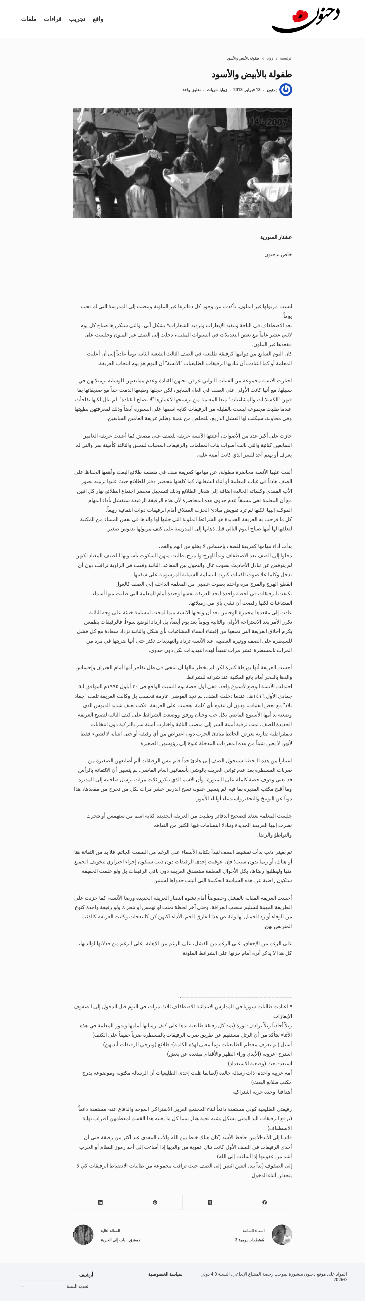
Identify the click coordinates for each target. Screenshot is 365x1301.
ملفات (29, 18)
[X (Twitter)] (209, 1202)
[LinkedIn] (100, 1202)
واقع (98, 18)
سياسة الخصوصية (165, 1274)
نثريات (212, 89)
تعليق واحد (191, 89)
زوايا (223, 89)
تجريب (77, 18)
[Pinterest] (155, 1202)
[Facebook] (264, 1202)
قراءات (53, 18)
